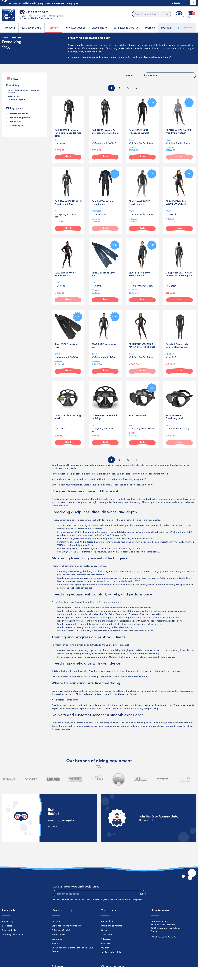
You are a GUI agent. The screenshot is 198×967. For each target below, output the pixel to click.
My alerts (105, 947)
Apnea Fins (14, 96)
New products (9, 930)
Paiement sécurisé (61, 930)
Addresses (106, 938)
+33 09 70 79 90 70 (37, 12)
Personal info (107, 921)
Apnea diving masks (18, 99)
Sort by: (130, 75)
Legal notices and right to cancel (68, 925)
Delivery (56, 921)
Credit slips (106, 934)
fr (185, 3)
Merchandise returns (111, 925)
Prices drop (7, 921)
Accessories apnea (18, 113)
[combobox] (170, 75)
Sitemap (56, 943)
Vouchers (105, 943)
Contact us (57, 938)
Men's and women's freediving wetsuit (23, 91)
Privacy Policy (58, 934)
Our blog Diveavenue (13, 934)
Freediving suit (16, 125)
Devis (174, 3)
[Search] (150, 14)
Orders (104, 930)
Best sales (7, 925)
